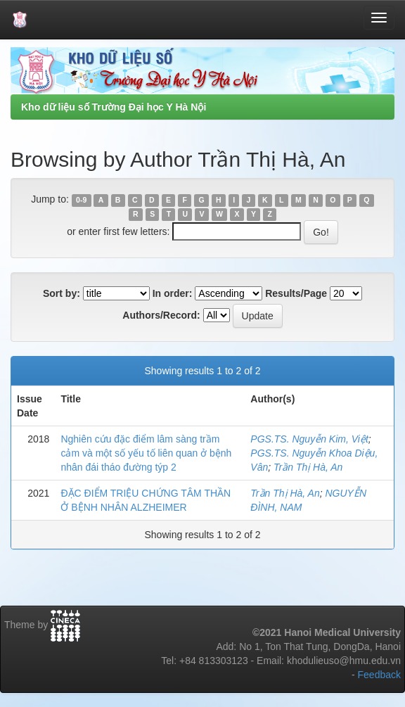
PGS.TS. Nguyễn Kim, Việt (309, 439)
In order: (173, 293)
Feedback (379, 674)
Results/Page (296, 293)
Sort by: (61, 293)
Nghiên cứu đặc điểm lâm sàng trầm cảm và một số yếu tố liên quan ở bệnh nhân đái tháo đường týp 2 (145, 453)
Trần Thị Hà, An (308, 467)
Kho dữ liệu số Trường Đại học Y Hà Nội (113, 107)
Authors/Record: (161, 315)
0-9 (81, 200)
